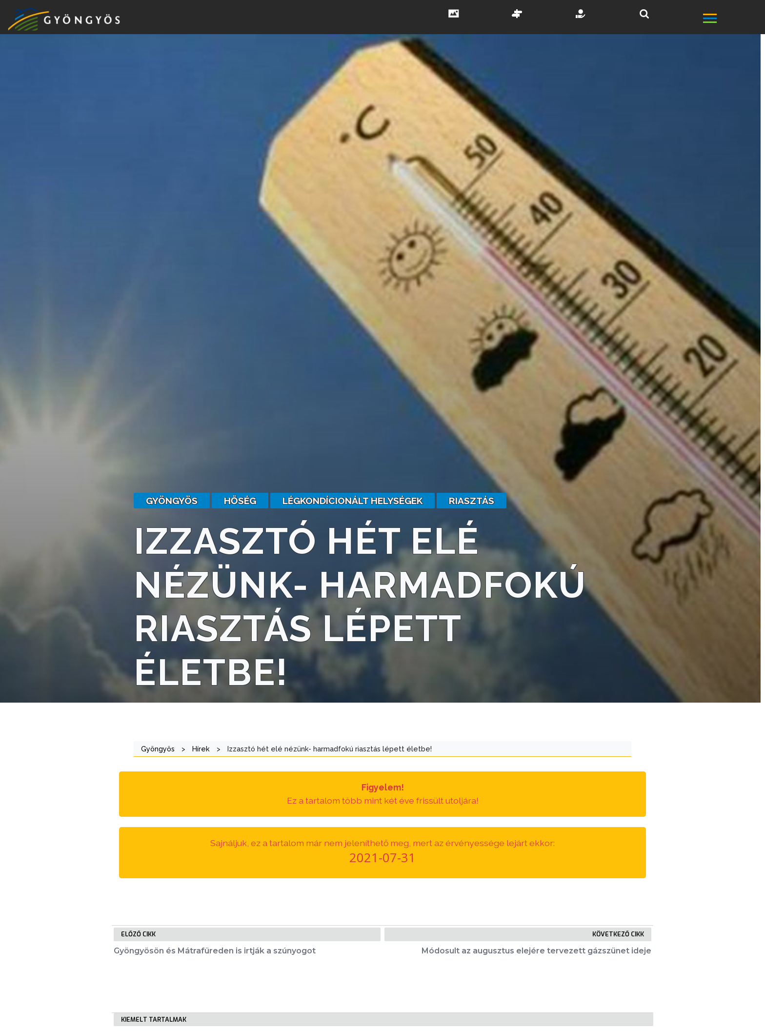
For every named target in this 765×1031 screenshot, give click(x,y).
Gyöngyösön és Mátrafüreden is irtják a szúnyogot (215, 950)
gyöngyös (172, 500)
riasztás (471, 500)
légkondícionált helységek (352, 500)
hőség (240, 500)
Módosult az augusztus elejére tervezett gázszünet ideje (536, 950)
